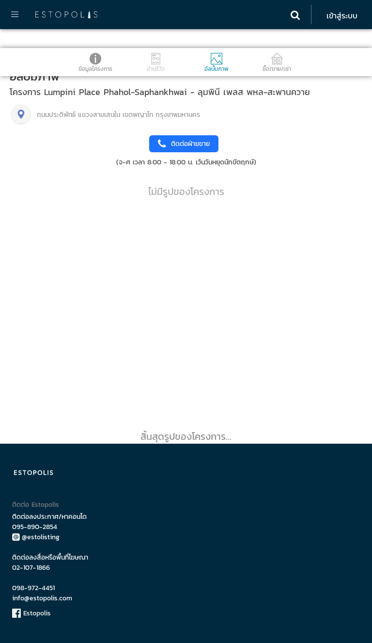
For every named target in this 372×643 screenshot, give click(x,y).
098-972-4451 (33, 588)
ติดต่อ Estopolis (35, 504)
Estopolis (31, 613)
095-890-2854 (34, 527)
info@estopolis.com (42, 598)
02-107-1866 (31, 568)
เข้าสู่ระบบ (341, 15)
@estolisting (36, 537)
